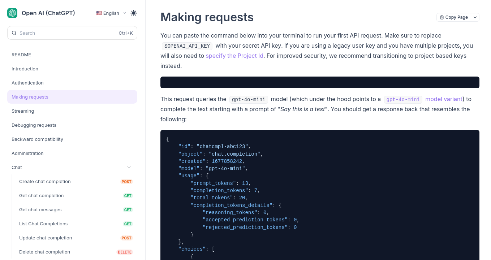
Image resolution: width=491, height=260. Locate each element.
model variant (423, 99)
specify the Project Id (234, 55)
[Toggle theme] (133, 13)
